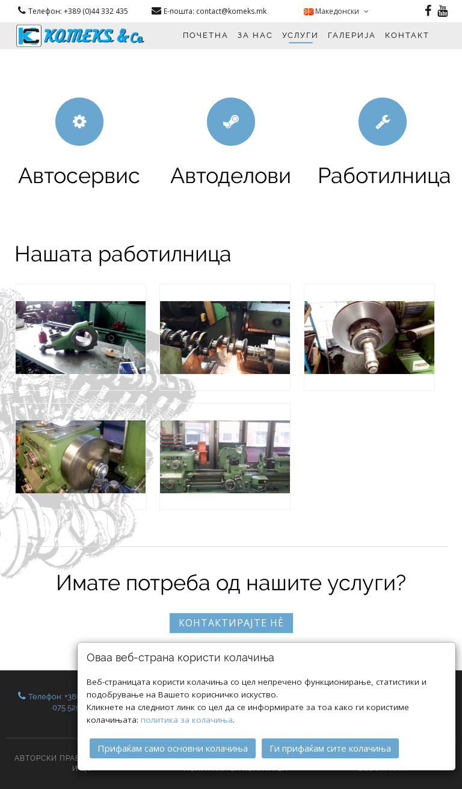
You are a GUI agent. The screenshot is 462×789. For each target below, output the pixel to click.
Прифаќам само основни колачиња (172, 748)
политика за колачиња (187, 719)
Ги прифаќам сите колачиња (330, 748)
